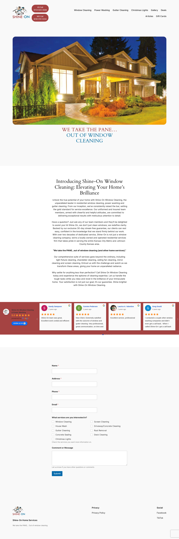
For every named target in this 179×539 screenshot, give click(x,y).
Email (55, 404)
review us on (19, 323)
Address (56, 378)
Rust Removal (100, 430)
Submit (57, 473)
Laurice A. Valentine (126, 306)
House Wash (61, 426)
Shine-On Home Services (25, 520)
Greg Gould (157, 306)
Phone (55, 391)
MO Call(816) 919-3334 (40, 17)
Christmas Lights (63, 439)
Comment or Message (62, 448)
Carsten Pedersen (90, 306)
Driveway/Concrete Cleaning (107, 426)
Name (55, 366)
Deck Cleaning (100, 435)
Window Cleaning (63, 421)
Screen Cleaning (101, 421)
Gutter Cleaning (62, 430)
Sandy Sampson (55, 306)
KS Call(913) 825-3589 (40, 8)
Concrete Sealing (63, 435)
